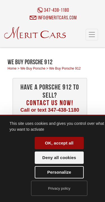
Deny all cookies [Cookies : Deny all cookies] (59, 157)
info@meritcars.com (57, 18)
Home (12, 68)
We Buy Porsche (32, 68)
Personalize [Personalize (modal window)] (59, 172)
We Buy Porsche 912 (65, 68)
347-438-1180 (56, 10)
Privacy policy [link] (59, 188)
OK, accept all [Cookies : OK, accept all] (59, 143)
